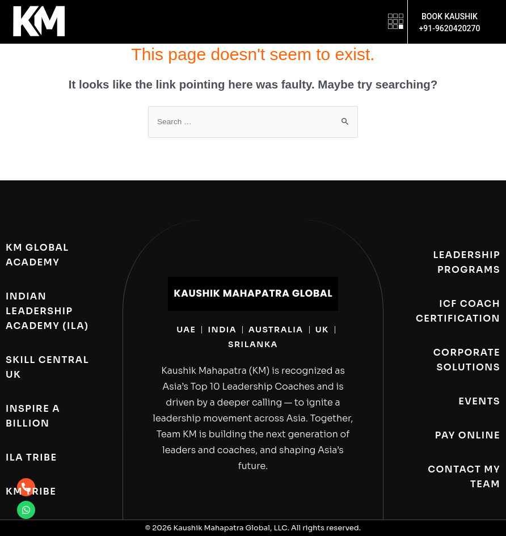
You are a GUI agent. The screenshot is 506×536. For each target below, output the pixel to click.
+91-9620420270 (449, 28)
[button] (395, 22)
